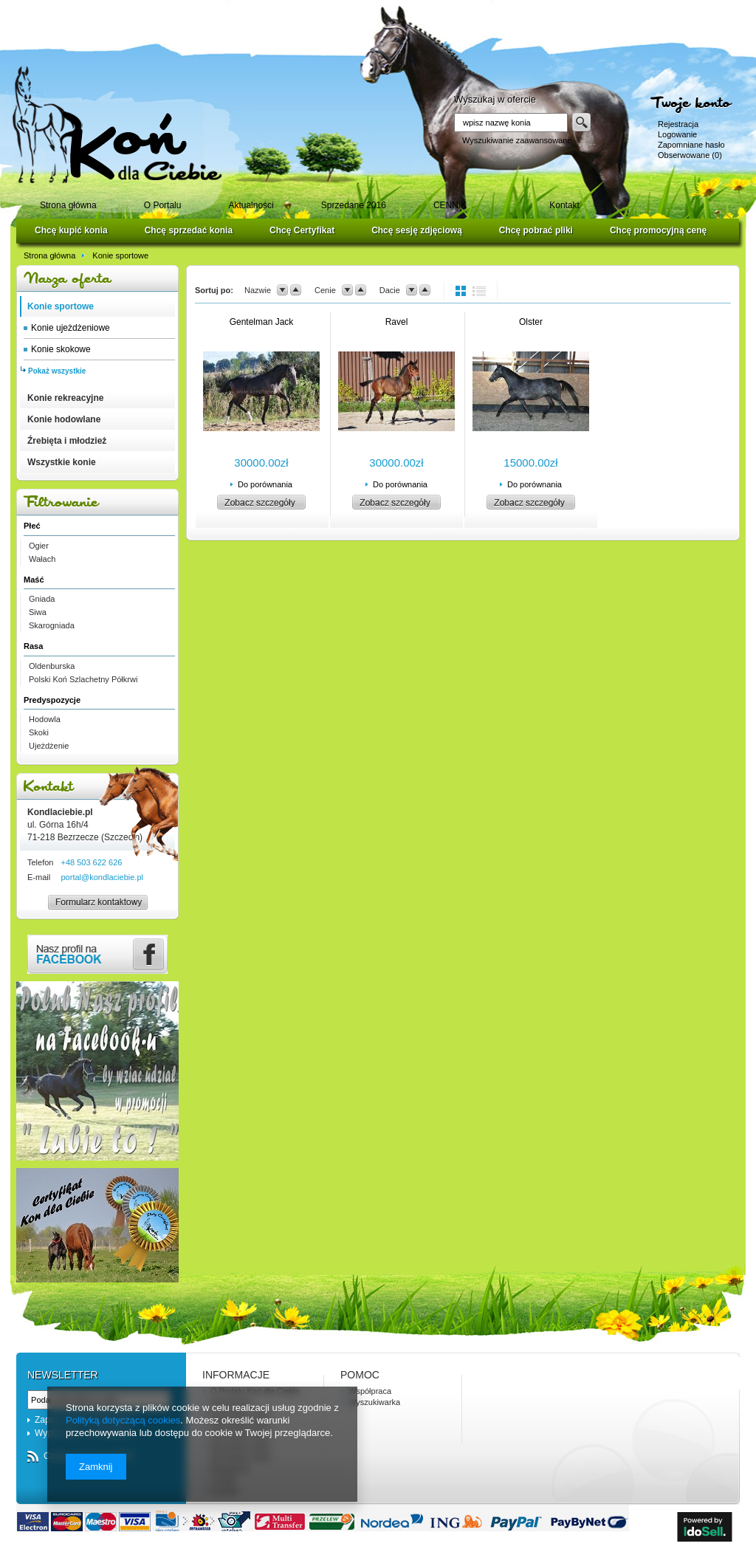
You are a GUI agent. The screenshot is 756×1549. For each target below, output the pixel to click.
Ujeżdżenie (49, 745)
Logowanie (677, 134)
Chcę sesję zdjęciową (416, 230)
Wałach (42, 558)
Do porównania (265, 484)
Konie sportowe (120, 255)
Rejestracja (678, 124)
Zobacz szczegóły (261, 502)
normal (462, 291)
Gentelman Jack (262, 322)
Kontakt (97, 786)
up (295, 290)
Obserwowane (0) (690, 155)
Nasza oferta (97, 278)
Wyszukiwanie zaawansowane (516, 140)
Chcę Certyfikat (301, 230)
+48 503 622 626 (91, 862)
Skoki (39, 732)
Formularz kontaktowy (91, 909)
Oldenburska (52, 666)
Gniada (42, 598)
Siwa (38, 612)
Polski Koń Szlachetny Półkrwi (83, 679)
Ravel (396, 322)
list (479, 291)
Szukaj (581, 122)
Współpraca (369, 1391)
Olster (531, 322)
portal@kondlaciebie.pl (101, 877)
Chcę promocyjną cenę (658, 230)
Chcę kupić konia (71, 230)
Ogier (39, 545)
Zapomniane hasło (691, 144)
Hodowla (45, 719)
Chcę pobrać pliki (536, 230)
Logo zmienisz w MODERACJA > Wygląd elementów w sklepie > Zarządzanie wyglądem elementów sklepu (117, 124)
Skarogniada (52, 625)
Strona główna (49, 255)
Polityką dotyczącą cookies (123, 1420)
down (282, 290)
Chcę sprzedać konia (189, 230)
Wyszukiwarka (374, 1402)
